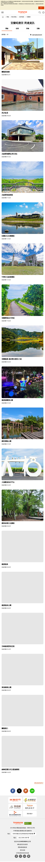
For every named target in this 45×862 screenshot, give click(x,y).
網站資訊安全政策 (22, 844)
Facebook (16, 856)
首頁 (3, 17)
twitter (19, 790)
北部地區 (21, 17)
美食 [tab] (27, 28)
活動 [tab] (38, 28)
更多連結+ (30, 813)
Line (24, 856)
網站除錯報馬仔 (38, 783)
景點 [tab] (6, 28)
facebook (12, 790)
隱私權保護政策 (22, 847)
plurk (28, 856)
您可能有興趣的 (43, 12)
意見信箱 (22, 850)
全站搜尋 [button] (39, 12)
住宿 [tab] (17, 28)
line (32, 790)
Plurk (25, 790)
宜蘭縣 (28, 17)
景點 (7, 17)
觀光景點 (14, 17)
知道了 (41, 7)
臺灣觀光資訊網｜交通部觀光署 (22, 12)
